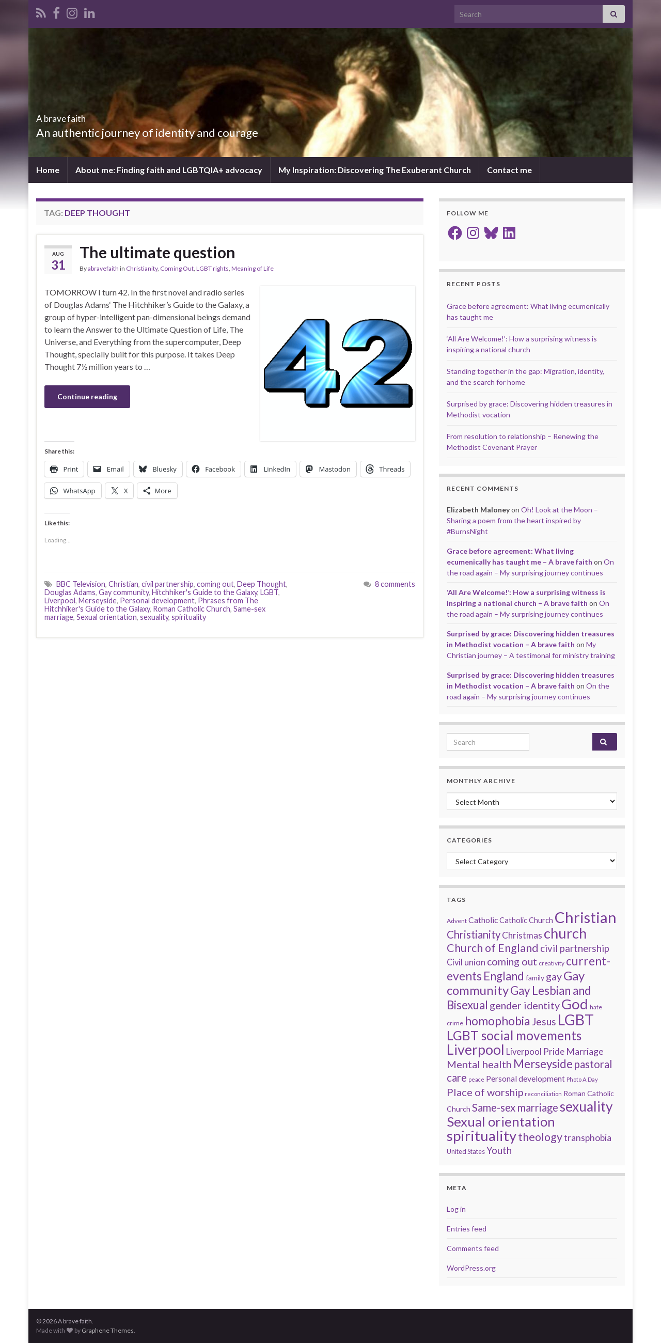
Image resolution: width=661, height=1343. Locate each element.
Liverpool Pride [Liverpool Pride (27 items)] (535, 1052)
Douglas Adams (70, 592)
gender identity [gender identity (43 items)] (525, 1005)
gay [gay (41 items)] (554, 976)
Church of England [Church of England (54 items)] (493, 948)
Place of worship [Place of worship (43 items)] (485, 1092)
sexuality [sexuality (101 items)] (586, 1106)
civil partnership (167, 584)
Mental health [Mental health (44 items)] (479, 1064)
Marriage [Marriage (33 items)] (585, 1051)
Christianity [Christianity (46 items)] (473, 934)
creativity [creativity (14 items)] (551, 963)
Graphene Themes (108, 1330)
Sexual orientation (106, 617)
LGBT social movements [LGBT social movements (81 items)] (514, 1035)
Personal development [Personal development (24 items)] (525, 1078)
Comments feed (473, 1248)
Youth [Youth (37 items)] (499, 1150)
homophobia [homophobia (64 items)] (497, 1021)
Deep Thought (261, 584)
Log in (456, 1209)
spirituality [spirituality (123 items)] (481, 1135)
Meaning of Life (252, 268)
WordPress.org (471, 1267)
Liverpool (59, 600)
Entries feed (466, 1228)
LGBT (269, 592)
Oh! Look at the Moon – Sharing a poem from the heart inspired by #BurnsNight (522, 520)
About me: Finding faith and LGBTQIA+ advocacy (168, 170)
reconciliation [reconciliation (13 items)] (543, 1093)
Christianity (142, 268)
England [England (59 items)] (503, 976)
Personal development (157, 600)
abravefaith (103, 268)
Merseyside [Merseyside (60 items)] (543, 1064)
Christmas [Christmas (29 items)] (522, 935)
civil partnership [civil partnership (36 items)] (574, 948)
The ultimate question (157, 252)
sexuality (154, 617)
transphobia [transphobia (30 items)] (587, 1137)
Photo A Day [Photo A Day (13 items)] (582, 1079)
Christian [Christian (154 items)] (586, 917)
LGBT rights (212, 268)
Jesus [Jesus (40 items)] (544, 1021)
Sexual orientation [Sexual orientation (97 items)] (501, 1121)
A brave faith (78, 115)
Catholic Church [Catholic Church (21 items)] (526, 920)
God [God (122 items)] (574, 1003)
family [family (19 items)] (535, 977)
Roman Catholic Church (191, 608)
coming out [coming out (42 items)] (512, 961)
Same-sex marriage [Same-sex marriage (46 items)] (515, 1107)
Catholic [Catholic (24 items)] (483, 920)
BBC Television (80, 584)
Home (47, 170)
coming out (215, 584)
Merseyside (97, 600)
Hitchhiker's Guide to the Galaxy (204, 592)
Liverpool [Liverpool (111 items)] (476, 1049)
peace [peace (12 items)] (476, 1079)
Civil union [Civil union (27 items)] (466, 962)
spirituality (188, 617)
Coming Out (177, 268)
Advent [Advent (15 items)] (457, 921)
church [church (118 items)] (565, 933)
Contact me (509, 170)
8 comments (395, 584)
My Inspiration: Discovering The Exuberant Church (374, 170)
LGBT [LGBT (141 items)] (576, 1019)
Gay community (124, 592)
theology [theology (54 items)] (540, 1137)
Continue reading (87, 396)
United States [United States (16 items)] (466, 1151)
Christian (123, 584)
